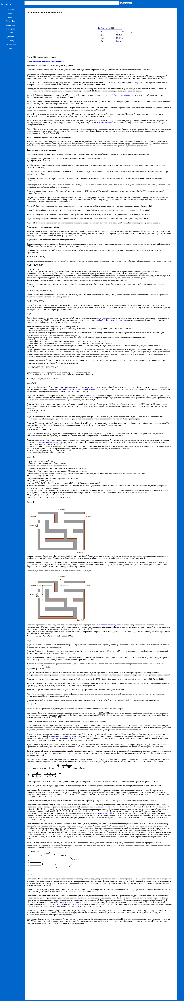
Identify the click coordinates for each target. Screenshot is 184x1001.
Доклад (11, 40)
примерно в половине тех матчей (64, 736)
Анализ (11, 9)
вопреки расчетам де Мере (103, 813)
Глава (10, 33)
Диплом (11, 37)
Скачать (103, 28)
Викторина (10, 29)
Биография (10, 21)
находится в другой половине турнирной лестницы (78, 902)
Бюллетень (10, 25)
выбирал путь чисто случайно (109, 625)
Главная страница (8, 4)
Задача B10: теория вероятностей (127, 32)
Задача (10, 48)
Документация (11, 44)
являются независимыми (49, 442)
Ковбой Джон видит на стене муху (112, 320)
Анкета (11, 13)
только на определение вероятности (48, 61)
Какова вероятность (105, 123)
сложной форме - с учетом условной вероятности (79, 389)
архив (10, 17)
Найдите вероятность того (122, 95)
